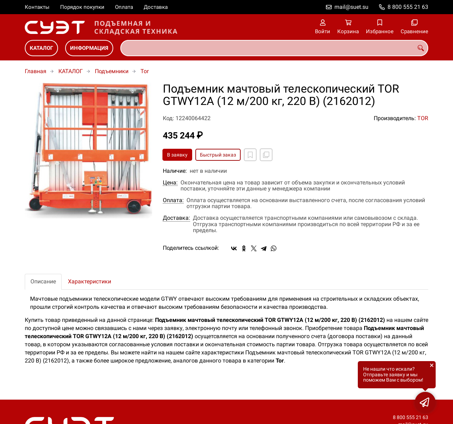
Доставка (156, 7)
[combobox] (274, 48)
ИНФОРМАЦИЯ (89, 48)
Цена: (170, 182)
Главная (35, 71)
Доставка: (176, 218)
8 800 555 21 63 (408, 7)
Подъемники (111, 71)
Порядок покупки (82, 7)
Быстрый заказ (218, 155)
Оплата (124, 7)
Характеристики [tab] (89, 281)
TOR (422, 118)
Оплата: (173, 200)
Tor (145, 71)
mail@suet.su (351, 7)
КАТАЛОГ (41, 48)
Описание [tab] (43, 281)
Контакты (37, 7)
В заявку (177, 155)
